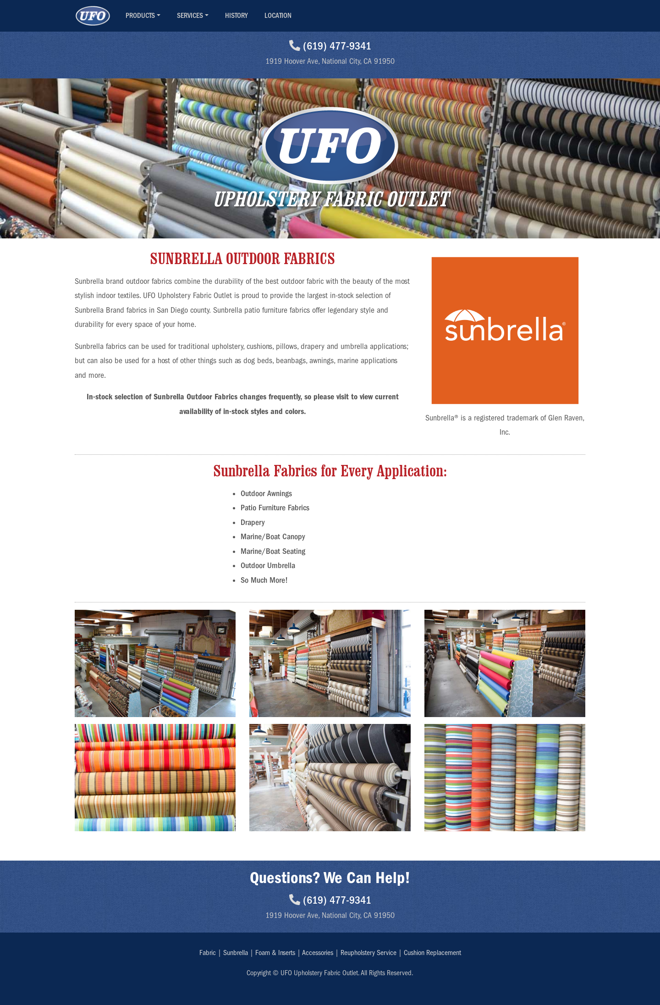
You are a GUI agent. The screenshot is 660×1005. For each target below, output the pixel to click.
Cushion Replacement (432, 953)
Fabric (207, 953)
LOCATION (278, 15)
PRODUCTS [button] (140, 15)
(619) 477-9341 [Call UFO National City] (330, 45)
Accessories (317, 953)
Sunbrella (235, 953)
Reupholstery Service (368, 953)
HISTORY (236, 15)
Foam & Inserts (275, 953)
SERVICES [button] (190, 15)
